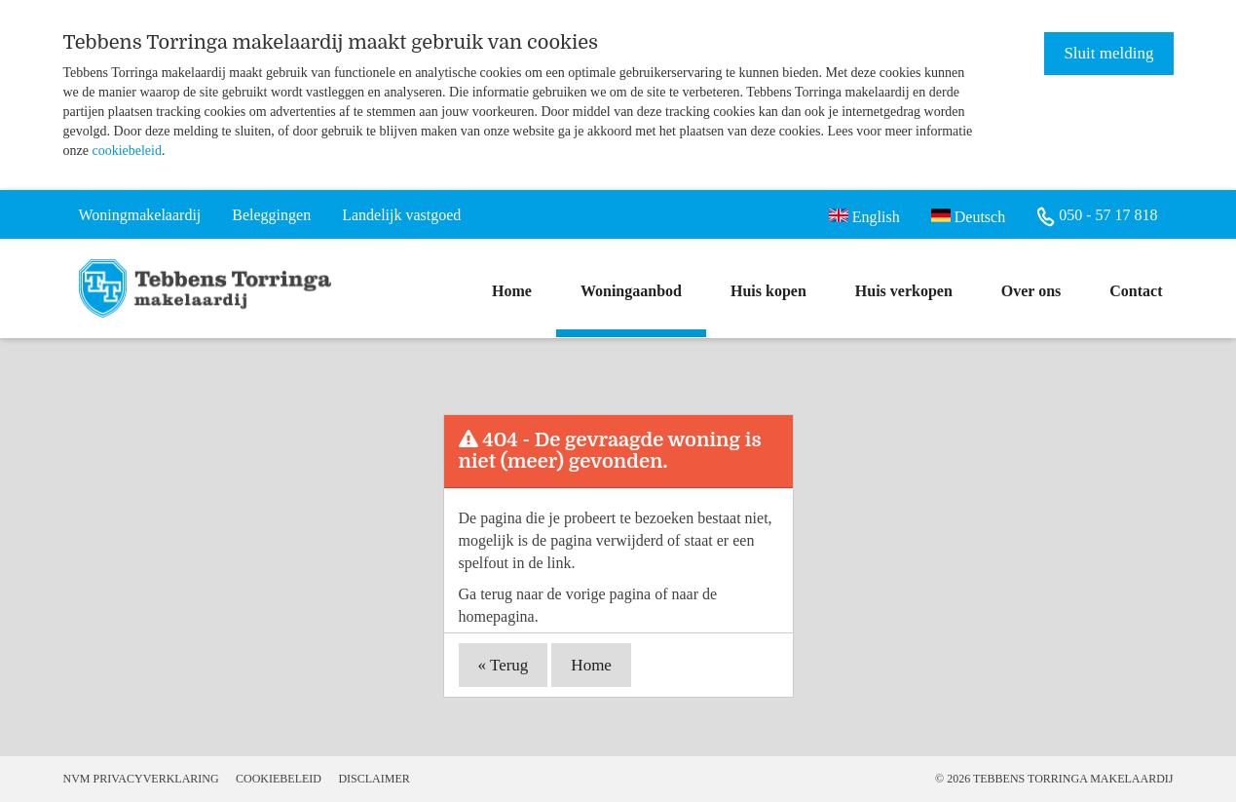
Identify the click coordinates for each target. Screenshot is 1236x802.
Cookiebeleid (278, 778)
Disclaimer (373, 778)
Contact (1135, 291)
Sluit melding (1108, 53)
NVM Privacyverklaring (141, 778)
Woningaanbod (631, 291)
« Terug (503, 665)
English (864, 215)
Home (512, 291)
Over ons (1031, 291)
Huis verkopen (904, 291)
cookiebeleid (127, 150)
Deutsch (968, 215)
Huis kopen (768, 291)
